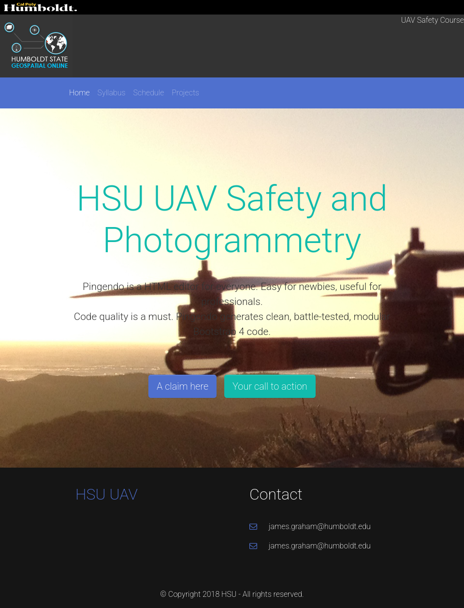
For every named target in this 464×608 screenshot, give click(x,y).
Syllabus (112, 92)
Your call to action (269, 386)
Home (79, 92)
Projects (185, 92)
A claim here (182, 386)
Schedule (148, 92)
